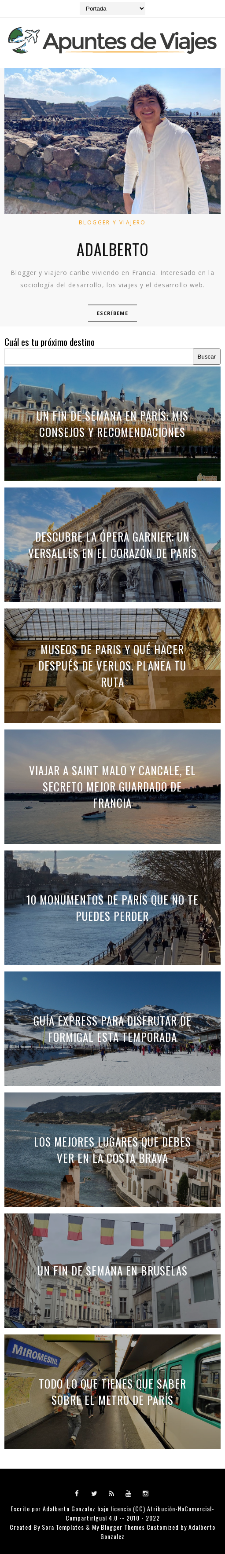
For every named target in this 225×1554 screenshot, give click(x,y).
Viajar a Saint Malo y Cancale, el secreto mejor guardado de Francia (112, 786)
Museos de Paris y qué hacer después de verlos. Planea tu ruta (112, 665)
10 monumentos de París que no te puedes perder (112, 907)
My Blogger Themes (118, 1527)
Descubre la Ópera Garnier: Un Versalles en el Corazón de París (112, 544)
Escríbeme (113, 313)
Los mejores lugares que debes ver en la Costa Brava (112, 1149)
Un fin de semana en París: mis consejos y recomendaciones (112, 423)
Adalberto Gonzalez (69, 1508)
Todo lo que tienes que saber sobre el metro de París (112, 1391)
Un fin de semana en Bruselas (112, 1270)
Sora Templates (63, 1527)
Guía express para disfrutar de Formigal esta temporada (112, 1028)
